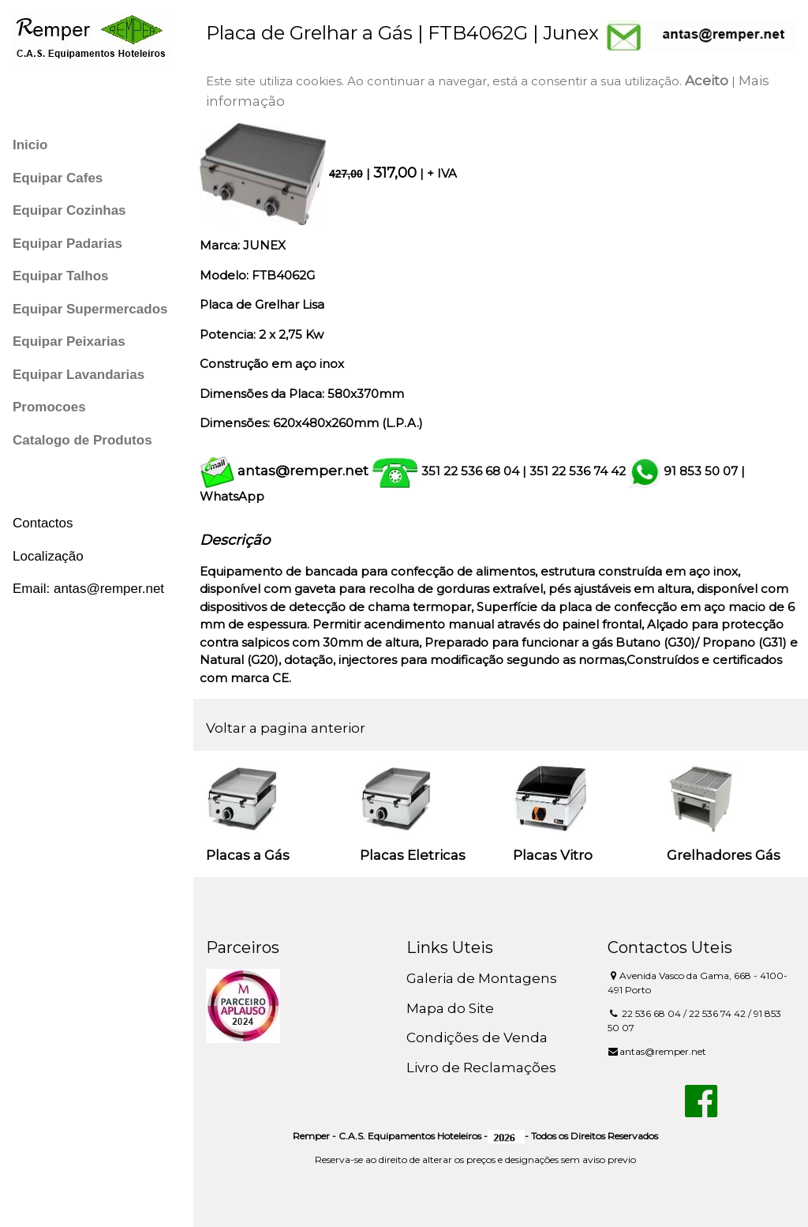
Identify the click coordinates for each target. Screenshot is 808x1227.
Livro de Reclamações (481, 1067)
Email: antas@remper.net (88, 588)
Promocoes (49, 407)
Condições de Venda (477, 1037)
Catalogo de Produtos (82, 440)
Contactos (43, 523)
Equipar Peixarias (69, 341)
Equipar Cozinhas (69, 210)
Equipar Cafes (58, 178)
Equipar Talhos (61, 275)
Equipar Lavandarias (78, 374)
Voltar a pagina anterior (285, 728)
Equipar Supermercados (90, 309)
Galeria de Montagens (481, 978)
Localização (48, 556)
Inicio (30, 144)
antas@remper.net (303, 470)
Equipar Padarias (67, 243)
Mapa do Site (450, 1008)
